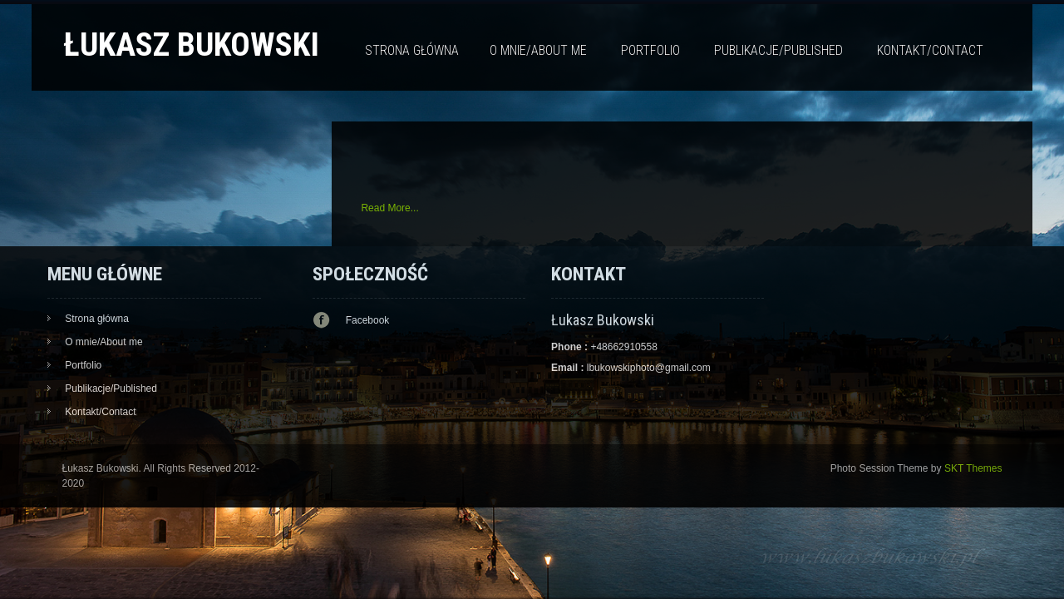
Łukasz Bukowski (191, 44)
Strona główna (412, 50)
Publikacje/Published (778, 50)
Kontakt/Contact (930, 50)
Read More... (389, 208)
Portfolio (650, 50)
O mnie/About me (538, 50)
